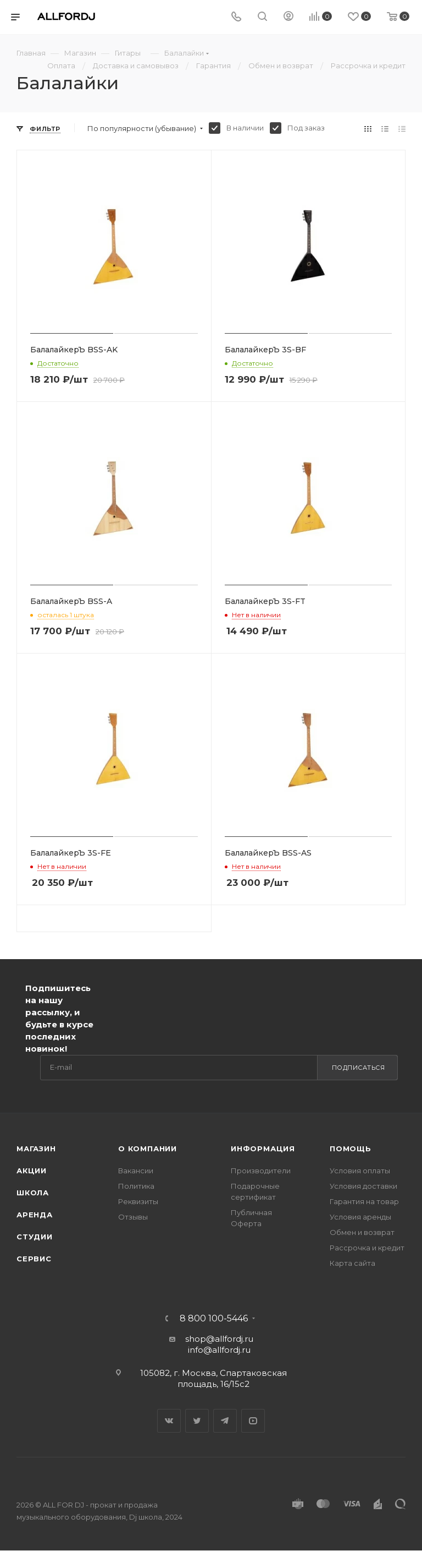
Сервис (34, 1258)
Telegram (225, 1421)
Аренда (34, 1214)
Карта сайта (352, 1263)
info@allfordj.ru (219, 1350)
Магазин (36, 1148)
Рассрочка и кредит (367, 1247)
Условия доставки (363, 1186)
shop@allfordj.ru (219, 1339)
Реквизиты (138, 1201)
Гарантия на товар (364, 1201)
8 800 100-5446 (214, 1318)
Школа (32, 1192)
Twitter (197, 1421)
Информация (263, 1148)
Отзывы (133, 1216)
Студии (34, 1236)
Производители (261, 1170)
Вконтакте (169, 1421)
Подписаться (358, 1067)
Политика (136, 1186)
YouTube (253, 1421)
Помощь (350, 1148)
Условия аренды (360, 1216)
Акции (31, 1170)
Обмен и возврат (362, 1232)
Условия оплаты (360, 1170)
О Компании (147, 1148)
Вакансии (135, 1170)
